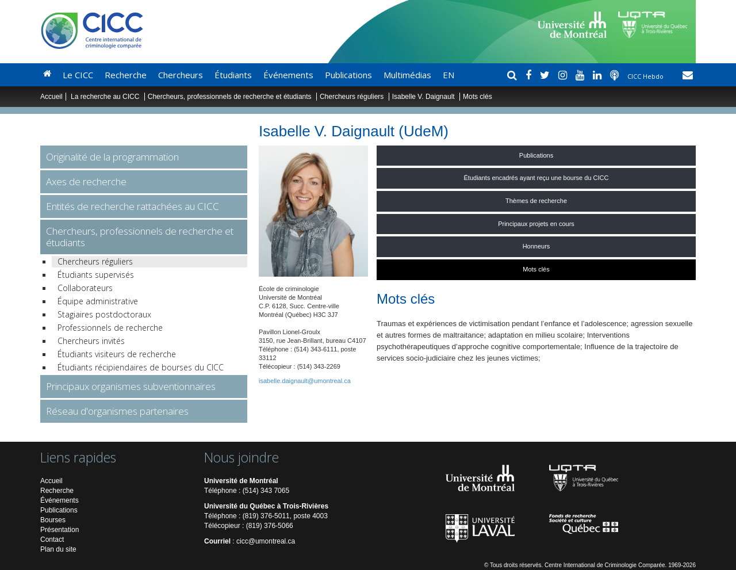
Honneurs (536, 246)
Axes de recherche (86, 181)
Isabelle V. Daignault (424, 97)
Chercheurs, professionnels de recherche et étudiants (230, 97)
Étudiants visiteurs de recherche (116, 354)
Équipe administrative (97, 301)
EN (448, 75)
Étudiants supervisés (95, 274)
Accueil (51, 97)
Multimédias (407, 75)
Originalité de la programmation (112, 156)
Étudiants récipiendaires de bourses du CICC (140, 367)
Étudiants (233, 75)
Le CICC (78, 75)
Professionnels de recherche (110, 327)
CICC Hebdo (646, 76)
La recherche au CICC (106, 97)
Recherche (126, 75)
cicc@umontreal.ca (265, 541)
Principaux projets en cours (536, 223)
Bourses (53, 520)
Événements (288, 75)
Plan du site (58, 549)
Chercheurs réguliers (352, 97)
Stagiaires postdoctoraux (104, 314)
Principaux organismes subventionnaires (131, 386)
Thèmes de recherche (536, 200)
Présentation (59, 530)
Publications (348, 75)
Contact (52, 539)
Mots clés (536, 269)
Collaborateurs (85, 287)
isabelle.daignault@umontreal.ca (305, 380)
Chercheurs (180, 75)
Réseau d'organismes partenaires (117, 411)
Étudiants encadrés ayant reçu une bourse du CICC (536, 177)
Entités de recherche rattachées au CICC (132, 206)
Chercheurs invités (91, 340)
